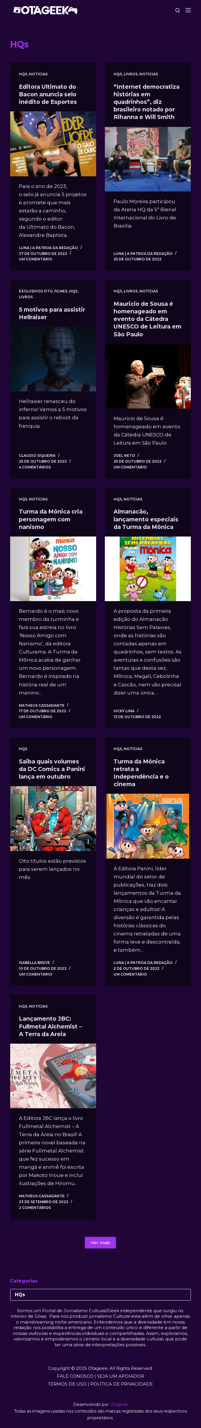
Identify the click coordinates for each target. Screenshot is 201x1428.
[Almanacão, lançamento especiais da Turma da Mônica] (148, 568)
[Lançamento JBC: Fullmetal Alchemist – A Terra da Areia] (53, 1075)
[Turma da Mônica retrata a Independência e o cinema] (148, 825)
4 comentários (35, 467)
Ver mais (100, 1241)
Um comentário (35, 259)
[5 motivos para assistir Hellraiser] (53, 358)
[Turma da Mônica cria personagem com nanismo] (53, 568)
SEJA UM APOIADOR (120, 1375)
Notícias (38, 74)
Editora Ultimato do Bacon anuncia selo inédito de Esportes (49, 94)
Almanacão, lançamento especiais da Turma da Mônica (147, 519)
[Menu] (188, 10)
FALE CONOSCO (75, 1375)
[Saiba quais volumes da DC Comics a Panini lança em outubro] (53, 825)
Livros (131, 74)
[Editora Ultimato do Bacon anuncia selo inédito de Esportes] (53, 143)
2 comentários (35, 1207)
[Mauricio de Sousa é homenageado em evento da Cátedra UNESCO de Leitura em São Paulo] (148, 376)
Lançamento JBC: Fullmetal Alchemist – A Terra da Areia (52, 1026)
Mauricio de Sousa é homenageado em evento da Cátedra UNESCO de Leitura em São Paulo (145, 319)
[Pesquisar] (177, 10)
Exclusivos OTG (36, 291)
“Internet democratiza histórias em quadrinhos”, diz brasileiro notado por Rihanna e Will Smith (148, 101)
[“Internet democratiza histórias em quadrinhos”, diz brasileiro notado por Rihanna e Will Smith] (148, 159)
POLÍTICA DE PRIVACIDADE (121, 1383)
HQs (23, 74)
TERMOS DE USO (67, 1383)
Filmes (60, 291)
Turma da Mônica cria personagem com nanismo (52, 519)
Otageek (119, 1403)
